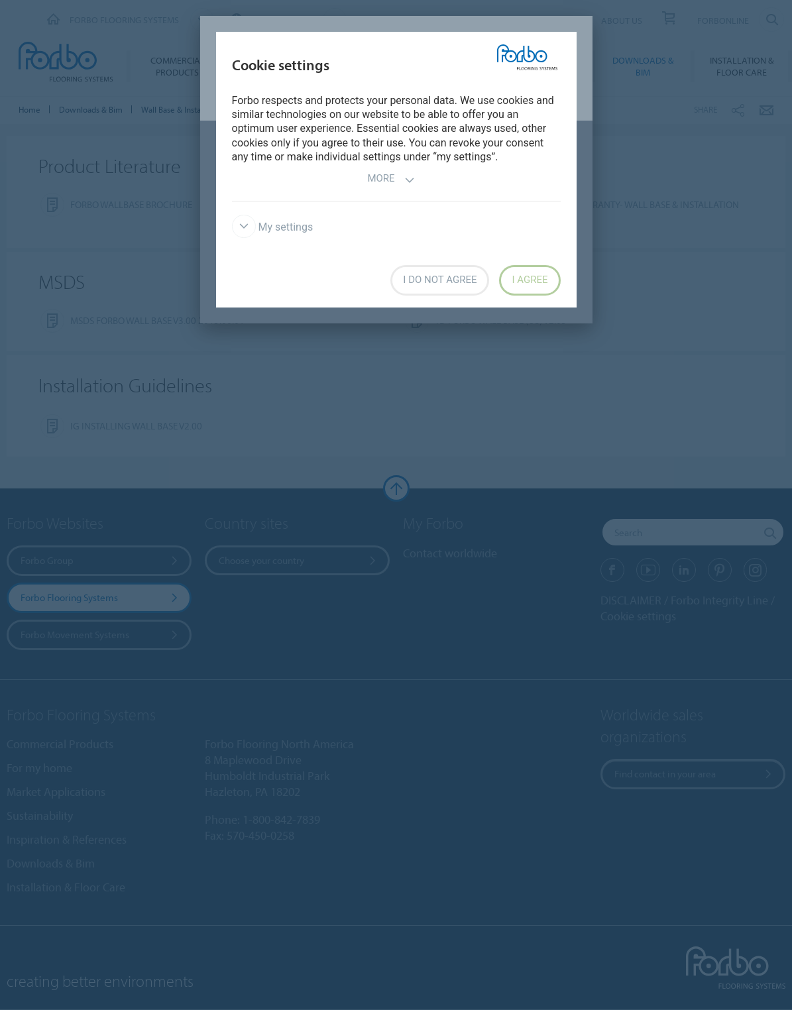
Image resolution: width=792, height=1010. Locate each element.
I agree (529, 280)
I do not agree (440, 280)
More (390, 180)
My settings (272, 227)
